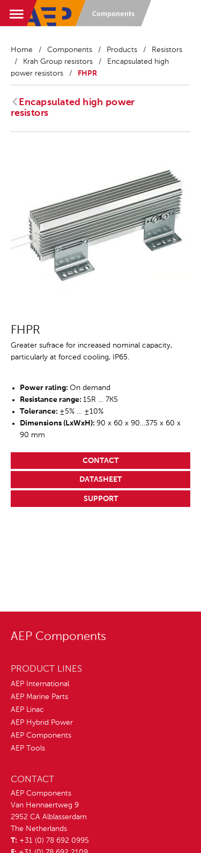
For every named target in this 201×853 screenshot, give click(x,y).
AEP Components (41, 735)
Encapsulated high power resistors (73, 108)
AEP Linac (27, 710)
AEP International (40, 684)
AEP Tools (28, 748)
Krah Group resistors (58, 61)
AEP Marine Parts (39, 697)
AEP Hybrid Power (42, 722)
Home (22, 50)
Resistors (167, 50)
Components (69, 50)
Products (122, 50)
